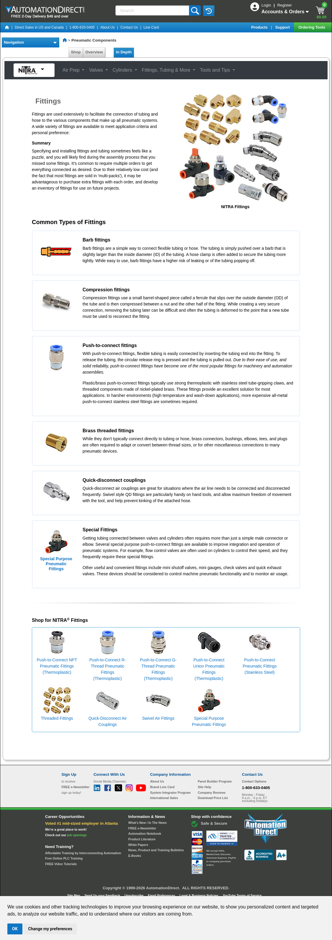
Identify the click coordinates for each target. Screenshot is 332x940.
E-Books (134, 855)
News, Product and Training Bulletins (156, 850)
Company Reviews (212, 792)
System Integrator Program (170, 792)
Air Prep (72, 70)
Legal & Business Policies (199, 895)
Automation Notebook (144, 833)
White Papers (138, 845)
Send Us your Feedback (103, 895)
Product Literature (141, 839)
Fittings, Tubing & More (167, 70)
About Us (107, 27)
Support (283, 27)
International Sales (164, 798)
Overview (94, 52)
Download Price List (213, 798)
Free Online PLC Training (64, 858)
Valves (96, 70)
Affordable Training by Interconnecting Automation (83, 853)
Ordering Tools (312, 27)
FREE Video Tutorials (61, 864)
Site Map (74, 895)
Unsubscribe (134, 895)
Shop (76, 52)
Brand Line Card (162, 787)
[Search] (152, 10)
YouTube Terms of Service (242, 895)
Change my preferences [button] (50, 928)
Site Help (204, 787)
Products (260, 27)
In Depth (124, 52)
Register (284, 5)
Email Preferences (162, 895)
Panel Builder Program (215, 781)
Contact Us (129, 27)
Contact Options (254, 781)
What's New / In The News (147, 822)
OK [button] (15, 928)
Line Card (151, 27)
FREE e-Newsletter (142, 828)
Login (267, 5)
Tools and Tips (215, 70)
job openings (77, 835)
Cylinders (123, 70)
